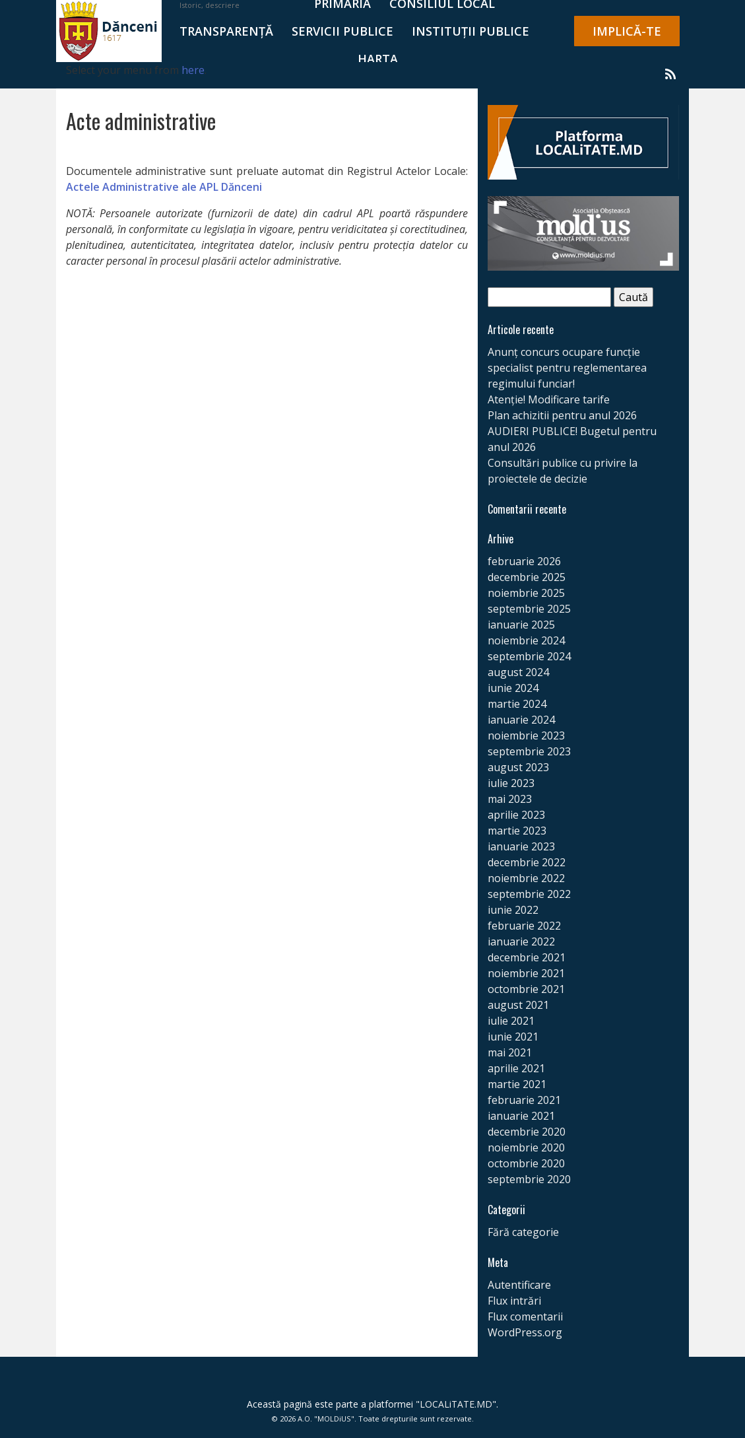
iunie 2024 (513, 688)
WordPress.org (525, 1332)
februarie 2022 (524, 925)
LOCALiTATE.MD (456, 1404)
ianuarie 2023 (521, 846)
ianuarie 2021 (521, 1116)
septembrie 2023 (529, 751)
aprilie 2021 (516, 1068)
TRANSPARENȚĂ (226, 31)
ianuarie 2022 (521, 941)
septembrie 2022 (529, 894)
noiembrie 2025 (526, 593)
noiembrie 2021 (526, 973)
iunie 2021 (513, 1036)
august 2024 (518, 672)
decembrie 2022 (527, 862)
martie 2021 (517, 1084)
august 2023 (518, 767)
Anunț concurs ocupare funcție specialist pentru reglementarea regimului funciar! (567, 368)
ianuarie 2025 (521, 624)
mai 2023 (510, 799)
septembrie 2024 (529, 656)
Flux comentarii (525, 1316)
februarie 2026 (524, 561)
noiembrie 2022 (526, 878)
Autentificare (519, 1285)
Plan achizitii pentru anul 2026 (562, 415)
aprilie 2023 (516, 814)
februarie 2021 (524, 1100)
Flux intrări (514, 1300)
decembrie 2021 (527, 957)
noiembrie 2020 (526, 1147)
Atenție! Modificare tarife (549, 399)
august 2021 (518, 1005)
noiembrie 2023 (526, 735)
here (193, 70)
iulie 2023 (511, 783)
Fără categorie (523, 1232)
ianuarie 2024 (521, 719)
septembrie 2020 (529, 1179)
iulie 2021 (511, 1020)
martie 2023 (517, 830)
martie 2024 (517, 704)
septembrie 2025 (529, 608)
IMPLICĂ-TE (627, 31)
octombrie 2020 (526, 1163)
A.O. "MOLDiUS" (326, 1418)
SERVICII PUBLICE (342, 31)
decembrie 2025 (527, 577)
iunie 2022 (513, 910)
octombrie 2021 (526, 989)
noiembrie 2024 (526, 640)
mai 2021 (510, 1052)
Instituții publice (470, 31)
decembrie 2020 (527, 1131)
